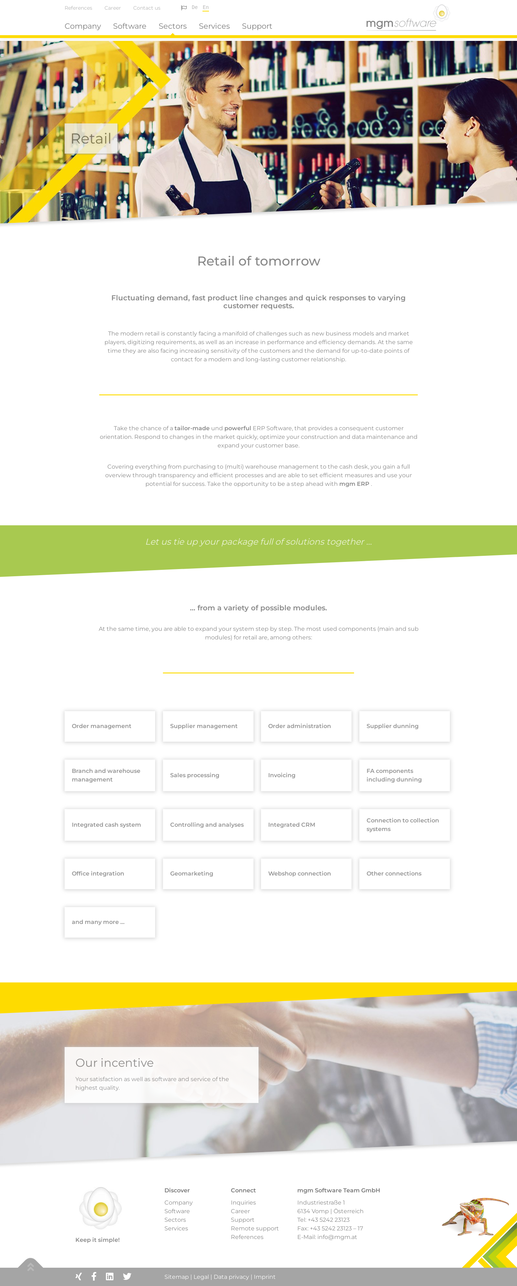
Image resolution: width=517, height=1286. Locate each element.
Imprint (265, 1276)
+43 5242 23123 (329, 1219)
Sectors (173, 26)
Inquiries (243, 1202)
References (78, 8)
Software (129, 26)
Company (83, 26)
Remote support (255, 1228)
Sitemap (177, 1276)
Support (257, 26)
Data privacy (231, 1276)
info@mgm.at (337, 1237)
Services (214, 26)
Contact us (146, 8)
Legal (201, 1276)
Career (112, 8)
